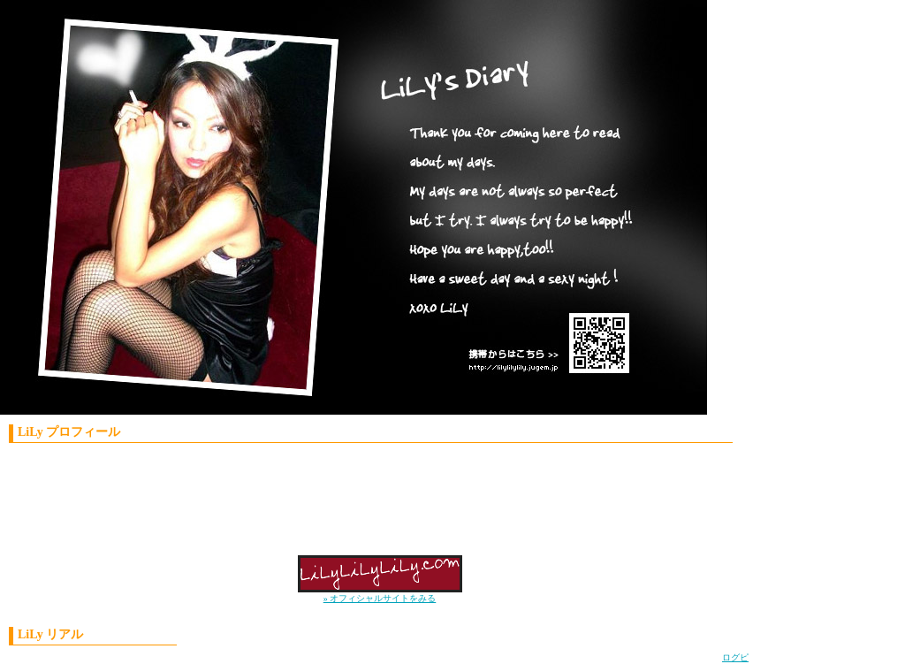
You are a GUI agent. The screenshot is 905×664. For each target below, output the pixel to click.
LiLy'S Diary (340, 212)
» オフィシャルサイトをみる (380, 598)
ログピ (735, 657)
